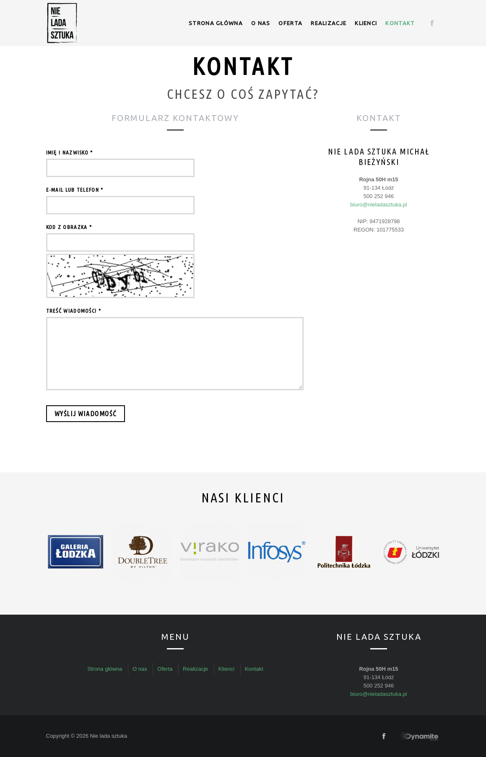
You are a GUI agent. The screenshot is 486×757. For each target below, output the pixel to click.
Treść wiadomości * (73, 311)
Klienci (366, 23)
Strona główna (216, 23)
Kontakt (400, 23)
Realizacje (328, 23)
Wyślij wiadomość (86, 413)
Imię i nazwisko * (69, 152)
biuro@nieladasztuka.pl (378, 204)
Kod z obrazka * (69, 227)
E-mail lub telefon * (75, 190)
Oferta (290, 23)
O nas (260, 23)
